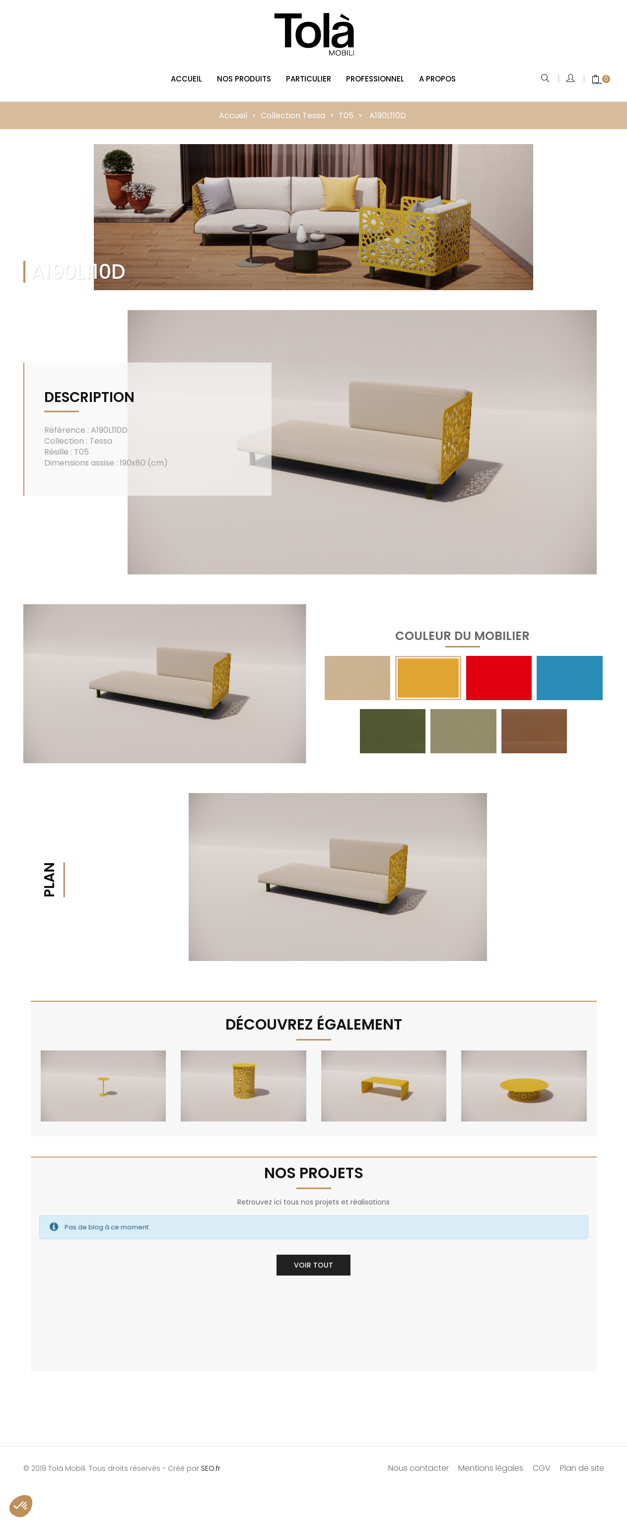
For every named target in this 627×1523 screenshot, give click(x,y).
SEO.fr (210, 1461)
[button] (21, 1506)
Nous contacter (418, 1460)
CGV (542, 1460)
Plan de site (582, 1460)
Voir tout (313, 1258)
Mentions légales (490, 1460)
